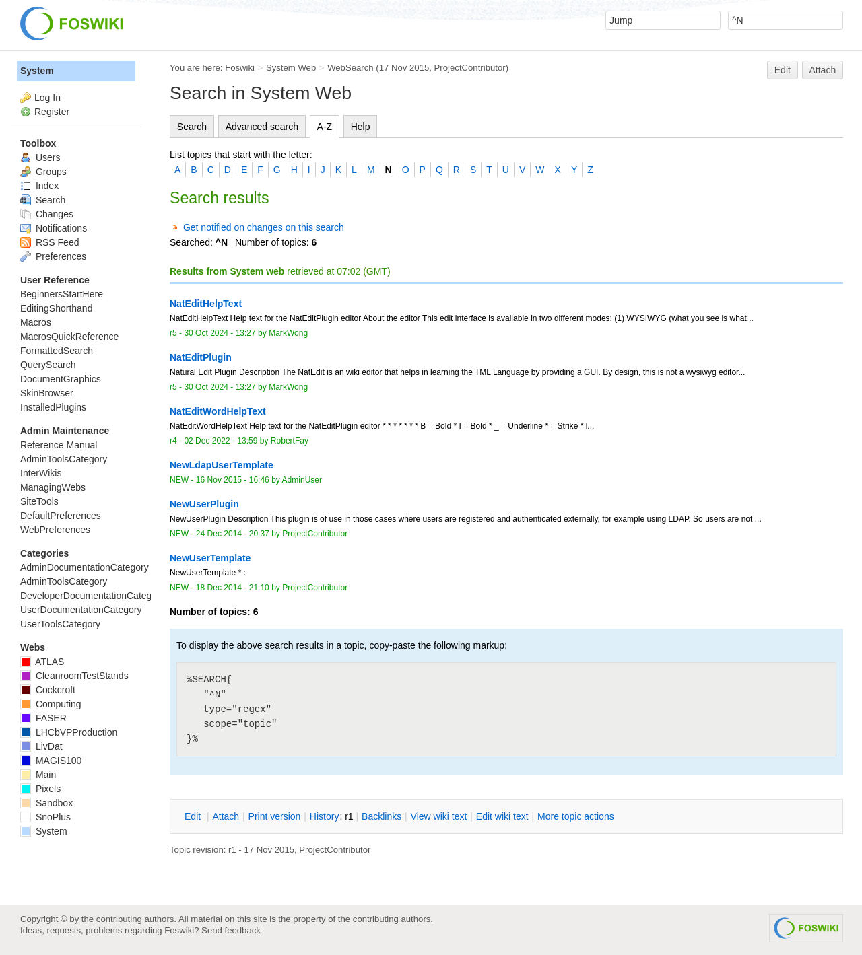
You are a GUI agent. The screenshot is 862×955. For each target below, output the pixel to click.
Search (192, 126)
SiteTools (39, 501)
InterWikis (40, 473)
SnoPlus (45, 817)
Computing (50, 704)
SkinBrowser (46, 393)
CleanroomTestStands (74, 675)
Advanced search (262, 126)
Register (51, 111)
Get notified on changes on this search (263, 227)
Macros (35, 322)
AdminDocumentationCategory (84, 567)
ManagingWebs (53, 487)
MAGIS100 (50, 760)
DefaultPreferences (60, 515)
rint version (274, 816)
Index (39, 185)
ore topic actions (575, 816)
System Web (291, 68)
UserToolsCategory (60, 623)
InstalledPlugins (53, 407)
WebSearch (350, 68)
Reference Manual (58, 444)
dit (194, 816)
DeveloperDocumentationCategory (92, 595)
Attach (822, 70)
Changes (46, 214)
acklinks (381, 816)
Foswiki (240, 68)
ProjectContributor (470, 68)
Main (38, 774)
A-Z (325, 126)
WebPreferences (55, 529)
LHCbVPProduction (68, 732)
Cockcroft (47, 689)
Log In (47, 97)
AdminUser (302, 480)
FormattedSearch (56, 350)
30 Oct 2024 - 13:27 (219, 333)
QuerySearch (47, 364)
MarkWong (288, 333)
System (37, 70)
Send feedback (231, 930)
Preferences (53, 256)
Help (360, 126)
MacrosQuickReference (69, 336)
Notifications (53, 228)
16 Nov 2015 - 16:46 (232, 480)
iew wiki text (439, 816)
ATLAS (42, 661)
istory (324, 816)
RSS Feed (49, 242)
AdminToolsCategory (63, 459)
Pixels (40, 788)
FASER (43, 718)
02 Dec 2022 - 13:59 (220, 441)
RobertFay (289, 441)
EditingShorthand (56, 308)
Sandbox (46, 803)
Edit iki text (502, 816)
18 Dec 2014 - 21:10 (232, 587)
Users (40, 157)
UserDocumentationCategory (81, 609)
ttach (225, 816)
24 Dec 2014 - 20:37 (232, 533)
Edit (782, 70)
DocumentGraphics (60, 379)
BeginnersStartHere (61, 294)
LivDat (41, 746)
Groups (43, 171)
